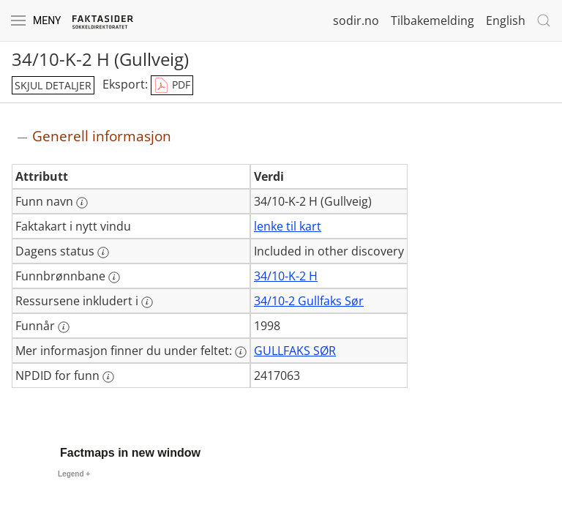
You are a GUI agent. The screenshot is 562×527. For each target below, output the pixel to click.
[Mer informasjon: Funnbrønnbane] (114, 277)
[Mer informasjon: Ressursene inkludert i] (147, 302)
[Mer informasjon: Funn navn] (82, 203)
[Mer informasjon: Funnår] (64, 327)
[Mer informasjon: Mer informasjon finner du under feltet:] (241, 352)
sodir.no (356, 20)
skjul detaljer (53, 85)
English (505, 20)
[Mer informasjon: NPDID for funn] (108, 377)
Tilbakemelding (432, 20)
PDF (172, 86)
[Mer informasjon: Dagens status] (103, 252)
